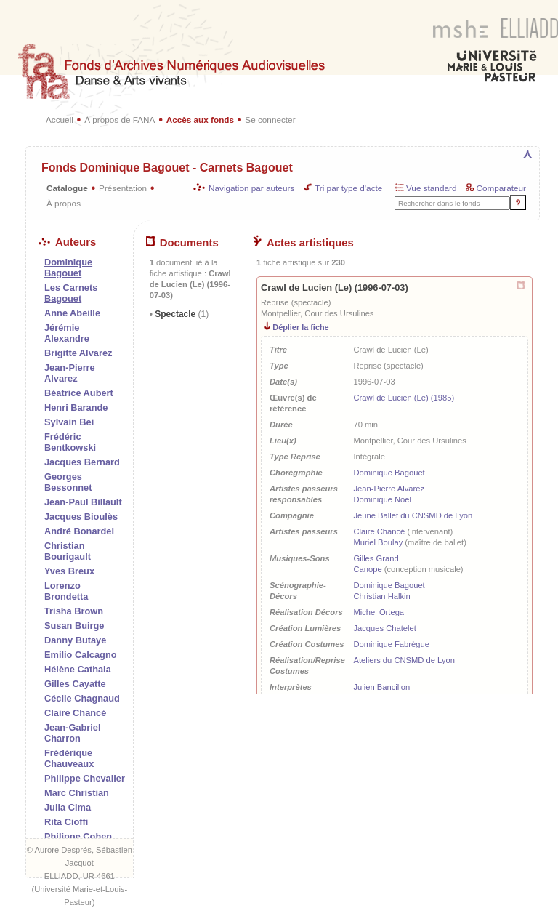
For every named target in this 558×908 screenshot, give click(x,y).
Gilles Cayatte (75, 683)
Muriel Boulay (378, 542)
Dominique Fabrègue (391, 644)
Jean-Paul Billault (83, 502)
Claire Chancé (75, 712)
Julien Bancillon (381, 687)
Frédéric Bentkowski (70, 442)
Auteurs (67, 242)
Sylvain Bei (69, 422)
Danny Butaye (75, 640)
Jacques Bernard (82, 462)
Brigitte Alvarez (78, 352)
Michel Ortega (378, 612)
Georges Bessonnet (68, 482)
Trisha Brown (73, 611)
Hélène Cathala (77, 669)
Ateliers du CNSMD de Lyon (404, 660)
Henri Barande (76, 407)
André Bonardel (79, 531)
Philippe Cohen (78, 836)
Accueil (59, 119)
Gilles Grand (375, 558)
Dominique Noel (382, 499)
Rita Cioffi (66, 821)
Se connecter (270, 119)
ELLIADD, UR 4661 (79, 876)
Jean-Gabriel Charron (72, 733)
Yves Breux (69, 571)
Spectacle (181, 314)
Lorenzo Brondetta (66, 591)
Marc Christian (76, 792)
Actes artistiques (303, 243)
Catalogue (67, 188)
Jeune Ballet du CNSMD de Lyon (412, 515)
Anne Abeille (72, 313)
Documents (182, 243)
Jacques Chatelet (384, 628)
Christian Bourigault (67, 551)
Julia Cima (67, 807)
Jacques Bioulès (81, 516)
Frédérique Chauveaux (69, 758)
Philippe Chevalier (84, 778)
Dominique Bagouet (388, 472)
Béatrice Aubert (78, 392)
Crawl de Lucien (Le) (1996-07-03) (334, 287)
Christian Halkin (381, 596)
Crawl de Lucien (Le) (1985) (403, 397)
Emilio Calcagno (80, 654)
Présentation (123, 188)
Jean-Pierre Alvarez (69, 373)
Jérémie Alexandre (66, 333)
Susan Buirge (74, 625)
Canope (367, 569)
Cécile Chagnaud (82, 698)
